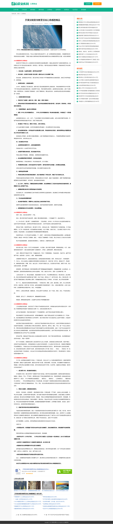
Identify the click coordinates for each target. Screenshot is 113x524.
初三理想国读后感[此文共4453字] (87, 43)
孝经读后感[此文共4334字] (50, 497)
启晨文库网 (54, 522)
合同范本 (58, 9)
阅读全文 (46, 23)
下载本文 (51, 23)
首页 (18, 13)
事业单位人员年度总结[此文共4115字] (88, 77)
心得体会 (33, 4)
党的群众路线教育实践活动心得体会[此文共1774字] (56, 506)
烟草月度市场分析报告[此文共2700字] (88, 49)
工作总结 (24, 9)
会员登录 (88, 3)
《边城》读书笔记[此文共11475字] (23, 499)
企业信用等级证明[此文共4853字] (87, 85)
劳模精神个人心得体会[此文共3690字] (24, 497)
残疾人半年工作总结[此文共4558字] (87, 88)
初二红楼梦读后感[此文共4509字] (28, 515)
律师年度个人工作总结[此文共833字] (88, 54)
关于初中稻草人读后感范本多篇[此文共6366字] (55, 499)
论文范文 (75, 9)
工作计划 (15, 9)
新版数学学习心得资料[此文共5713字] (24, 506)
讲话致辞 (83, 9)
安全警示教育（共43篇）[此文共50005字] (54, 501)
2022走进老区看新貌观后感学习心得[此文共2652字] (28, 504)
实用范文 (66, 9)
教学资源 (41, 9)
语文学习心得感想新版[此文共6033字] (53, 508)
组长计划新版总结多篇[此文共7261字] (88, 57)
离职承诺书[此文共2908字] (85, 74)
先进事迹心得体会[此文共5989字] (51, 504)
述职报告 (32, 9)
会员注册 (97, 3)
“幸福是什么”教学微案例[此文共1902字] (88, 101)
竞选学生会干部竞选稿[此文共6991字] (88, 62)
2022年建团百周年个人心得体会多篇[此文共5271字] (28, 501)
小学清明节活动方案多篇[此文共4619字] (88, 72)
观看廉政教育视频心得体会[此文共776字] (89, 25)
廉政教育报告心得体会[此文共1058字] (24, 508)
